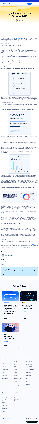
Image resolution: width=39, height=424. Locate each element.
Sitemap (15, 418)
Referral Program (5, 369)
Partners (3, 367)
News (19, 10)
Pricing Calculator (29, 378)
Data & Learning (17, 364)
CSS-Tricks (28, 363)
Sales (15, 396)
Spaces (15, 375)
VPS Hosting (4, 400)
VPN (3, 403)
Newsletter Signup (29, 373)
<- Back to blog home (5, 31)
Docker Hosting (4, 405)
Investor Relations (5, 378)
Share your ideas (17, 400)
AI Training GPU (4, 397)
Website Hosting (5, 402)
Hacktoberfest (7, 37)
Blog (3, 363)
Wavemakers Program (30, 369)
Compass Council (29, 370)
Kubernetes (16, 367)
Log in (25, 3)
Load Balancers (16, 372)
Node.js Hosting (4, 406)
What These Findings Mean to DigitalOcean (12, 223)
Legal (3, 373)
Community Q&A (29, 361)
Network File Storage (17, 378)
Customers (4, 366)
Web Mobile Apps (5, 408)
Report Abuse (16, 397)
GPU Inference (4, 399)
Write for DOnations (29, 364)
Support (15, 394)
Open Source (28, 372)
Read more (6, 318)
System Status (16, 399)
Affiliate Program (5, 370)
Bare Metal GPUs (17, 361)
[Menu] (35, 4)
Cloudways (16, 388)
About (3, 360)
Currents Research (29, 366)
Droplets (15, 366)
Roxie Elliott (24, 311)
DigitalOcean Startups (30, 367)
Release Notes (28, 381)
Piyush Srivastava (6, 314)
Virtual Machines (5, 411)
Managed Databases (17, 373)
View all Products (17, 389)
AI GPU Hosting (4, 394)
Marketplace (28, 375)
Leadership (4, 361)
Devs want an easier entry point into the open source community (17, 109)
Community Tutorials (29, 360)
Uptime (15, 381)
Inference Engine (17, 363)
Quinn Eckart (6, 341)
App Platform (16, 370)
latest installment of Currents (18, 38)
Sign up (29, 3)
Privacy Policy (4, 375)
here (19, 231)
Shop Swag (28, 384)
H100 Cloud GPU (5, 396)
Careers (3, 364)
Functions (15, 369)
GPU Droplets (16, 360)
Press (3, 372)
